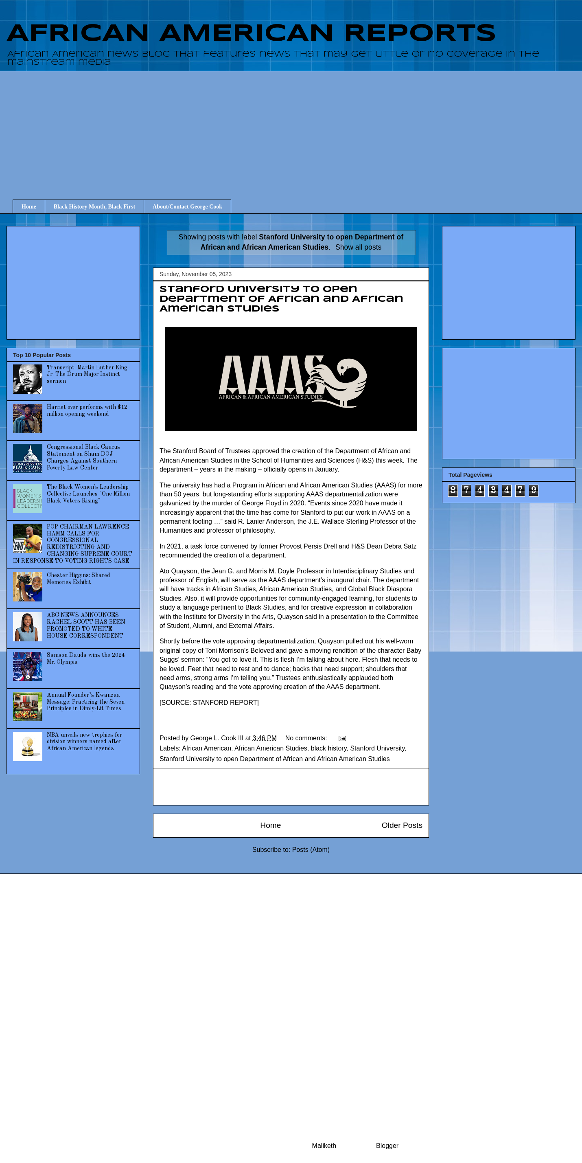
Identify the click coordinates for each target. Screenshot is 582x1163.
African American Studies (270, 748)
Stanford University (377, 748)
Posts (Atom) (311, 849)
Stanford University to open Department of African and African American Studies (281, 299)
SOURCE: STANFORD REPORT (209, 702)
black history (329, 748)
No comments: (307, 738)
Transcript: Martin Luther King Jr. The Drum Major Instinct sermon (87, 374)
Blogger (387, 1145)
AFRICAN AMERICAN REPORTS (252, 34)
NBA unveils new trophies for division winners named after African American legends (84, 742)
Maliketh (324, 1145)
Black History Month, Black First (94, 207)
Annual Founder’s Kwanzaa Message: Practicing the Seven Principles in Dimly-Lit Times (86, 702)
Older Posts (402, 825)
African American (206, 748)
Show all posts (358, 247)
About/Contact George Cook (187, 207)
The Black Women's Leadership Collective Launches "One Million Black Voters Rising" (88, 494)
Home (29, 207)
